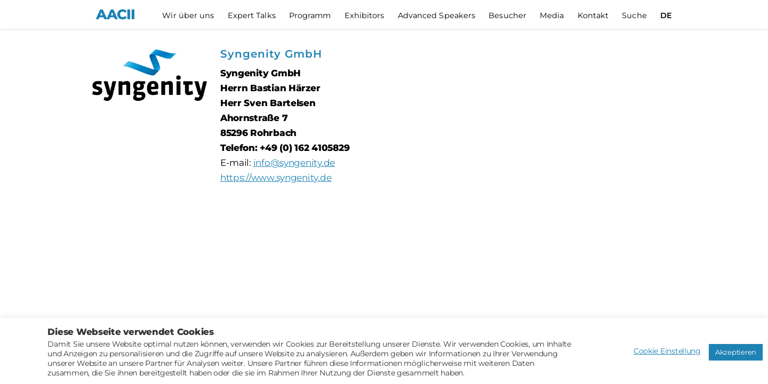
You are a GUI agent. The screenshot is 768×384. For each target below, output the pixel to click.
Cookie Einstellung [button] (667, 351)
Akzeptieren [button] (735, 352)
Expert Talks (252, 15)
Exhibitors (365, 15)
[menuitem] (666, 15)
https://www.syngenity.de (276, 177)
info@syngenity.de (294, 162)
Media (552, 15)
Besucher (507, 15)
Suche (634, 15)
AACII (115, 14)
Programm (310, 15)
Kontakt (593, 15)
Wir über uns (188, 15)
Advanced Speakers (437, 15)
